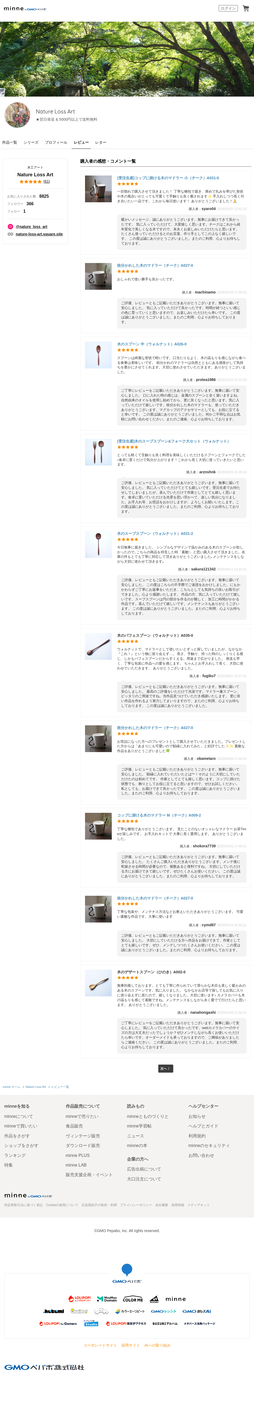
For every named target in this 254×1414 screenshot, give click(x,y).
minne (28, 1195)
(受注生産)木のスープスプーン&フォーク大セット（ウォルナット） (174, 441)
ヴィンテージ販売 (83, 1136)
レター (100, 142)
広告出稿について (144, 1169)
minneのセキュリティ (209, 1145)
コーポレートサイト (100, 1345)
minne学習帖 (139, 1126)
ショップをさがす (21, 1145)
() (35, 181)
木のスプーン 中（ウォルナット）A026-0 (152, 344)
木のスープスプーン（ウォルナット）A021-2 (155, 533)
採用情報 (177, 1205)
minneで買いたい (20, 1126)
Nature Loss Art (74, 111)
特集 (8, 1165)
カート (246, 8)
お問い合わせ (201, 1155)
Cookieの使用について (62, 1205)
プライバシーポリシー (136, 1205)
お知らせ (197, 1116)
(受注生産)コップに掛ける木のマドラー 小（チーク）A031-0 (168, 178)
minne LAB (76, 1165)
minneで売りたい (82, 1116)
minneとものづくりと (148, 1116)
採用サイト (130, 1345)
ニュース (135, 1136)
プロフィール (56, 142)
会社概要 (161, 1205)
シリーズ (31, 142)
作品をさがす (17, 1136)
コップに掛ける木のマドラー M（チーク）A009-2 (159, 815)
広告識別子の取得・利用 (99, 1205)
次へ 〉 (165, 1069)
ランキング (15, 1155)
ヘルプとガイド (203, 1126)
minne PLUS (78, 1155)
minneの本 (137, 1145)
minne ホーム (11, 1087)
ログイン (228, 8)
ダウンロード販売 (83, 1145)
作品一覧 (9, 142)
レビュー (81, 142)
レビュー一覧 (60, 1087)
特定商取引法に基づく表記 (23, 1205)
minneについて (18, 1116)
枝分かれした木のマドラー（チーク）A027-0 (155, 265)
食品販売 (74, 1126)
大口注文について (144, 1179)
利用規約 (197, 1136)
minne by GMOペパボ (25, 8)
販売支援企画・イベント (89, 1175)
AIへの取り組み (157, 1345)
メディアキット (198, 1205)
